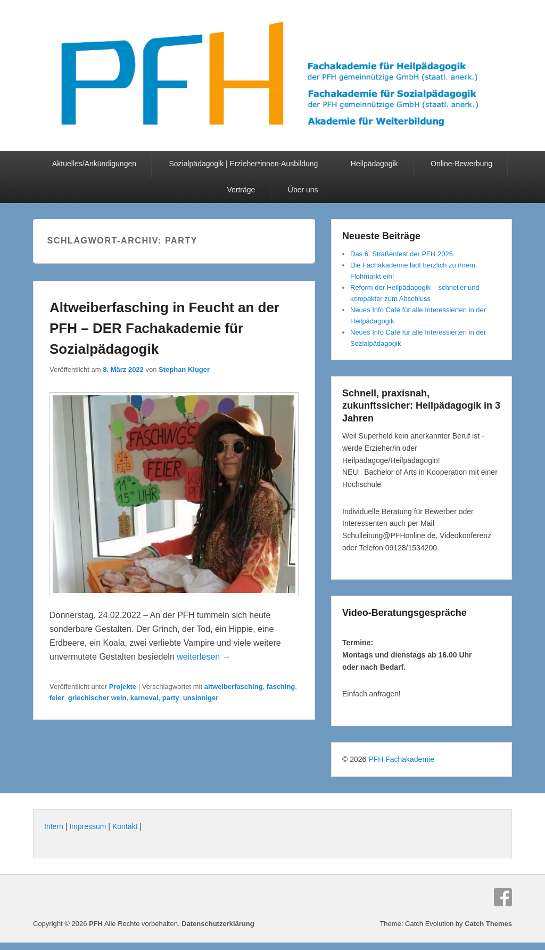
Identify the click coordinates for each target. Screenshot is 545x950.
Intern (53, 826)
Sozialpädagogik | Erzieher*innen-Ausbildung (243, 163)
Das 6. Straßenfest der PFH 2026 (401, 254)
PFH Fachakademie (401, 759)
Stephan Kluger (184, 369)
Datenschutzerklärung (217, 924)
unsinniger (200, 698)
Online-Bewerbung (461, 163)
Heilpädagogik (374, 163)
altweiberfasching (233, 687)
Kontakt (124, 826)
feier (56, 698)
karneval (144, 698)
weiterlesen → (203, 656)
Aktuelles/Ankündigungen (94, 163)
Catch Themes (488, 924)
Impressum (87, 826)
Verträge (241, 189)
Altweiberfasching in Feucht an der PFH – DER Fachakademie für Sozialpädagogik (164, 328)
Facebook (503, 897)
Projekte (122, 687)
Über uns (303, 189)
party (170, 698)
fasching (281, 687)
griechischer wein (97, 698)
